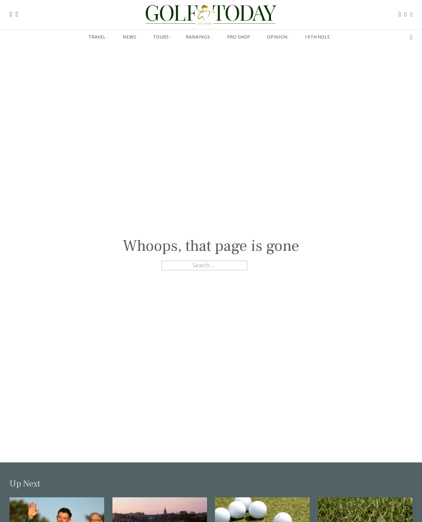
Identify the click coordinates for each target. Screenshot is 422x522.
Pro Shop (238, 37)
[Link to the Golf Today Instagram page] (406, 14)
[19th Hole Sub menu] (332, 37)
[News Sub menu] (138, 37)
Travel (97, 37)
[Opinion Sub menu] (290, 37)
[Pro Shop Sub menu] (253, 37)
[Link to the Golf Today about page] (16, 14)
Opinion (277, 37)
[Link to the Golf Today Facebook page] (400, 14)
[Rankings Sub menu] (212, 37)
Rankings (198, 37)
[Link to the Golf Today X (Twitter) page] (411, 14)
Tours (161, 37)
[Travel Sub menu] (108, 37)
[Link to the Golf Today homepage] (11, 14)
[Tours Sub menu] (171, 37)
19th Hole (317, 37)
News (129, 37)
